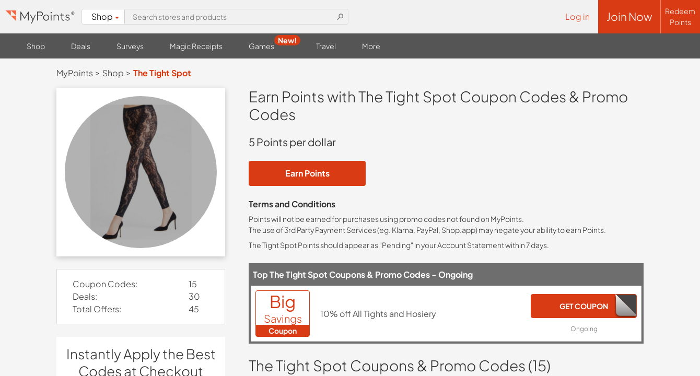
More (371, 46)
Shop (106, 16)
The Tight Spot (162, 72)
